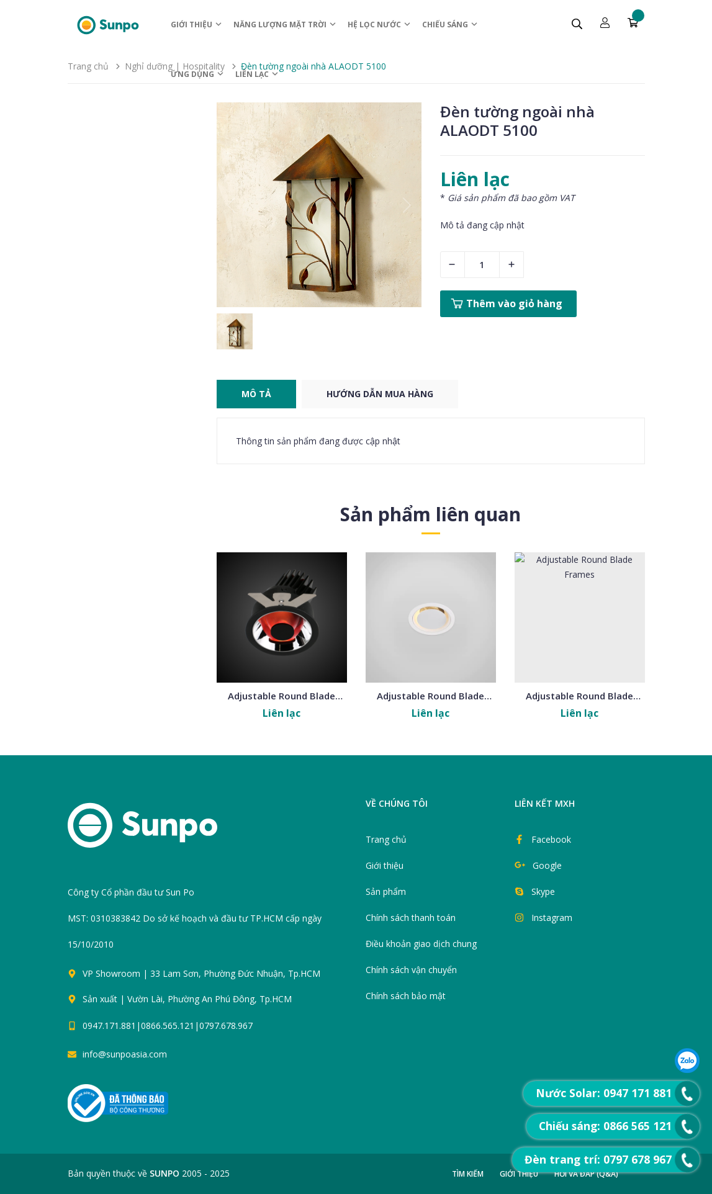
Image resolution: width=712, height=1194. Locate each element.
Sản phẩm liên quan (430, 514)
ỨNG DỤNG (198, 74)
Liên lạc (257, 74)
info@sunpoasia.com (125, 1054)
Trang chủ (386, 839)
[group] (319, 204)
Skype (543, 891)
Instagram (551, 917)
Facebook (551, 839)
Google (547, 865)
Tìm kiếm (468, 1174)
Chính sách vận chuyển (411, 970)
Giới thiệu (197, 24)
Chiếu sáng (450, 24)
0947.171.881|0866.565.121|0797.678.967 (168, 1025)
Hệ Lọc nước (380, 24)
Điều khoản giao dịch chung (421, 943)
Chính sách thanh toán (411, 917)
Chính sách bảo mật (406, 996)
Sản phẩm (386, 891)
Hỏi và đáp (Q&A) (586, 1174)
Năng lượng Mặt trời (285, 24)
